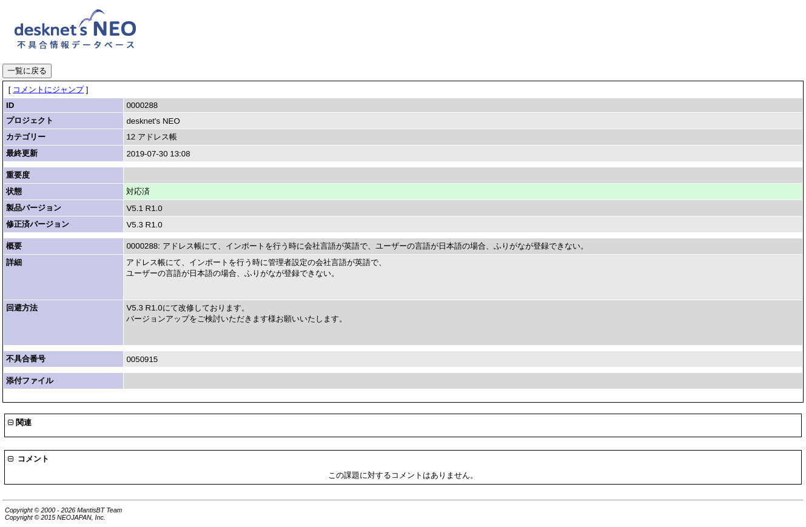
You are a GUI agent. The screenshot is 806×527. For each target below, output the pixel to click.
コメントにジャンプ (48, 89)
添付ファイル (29, 380)
